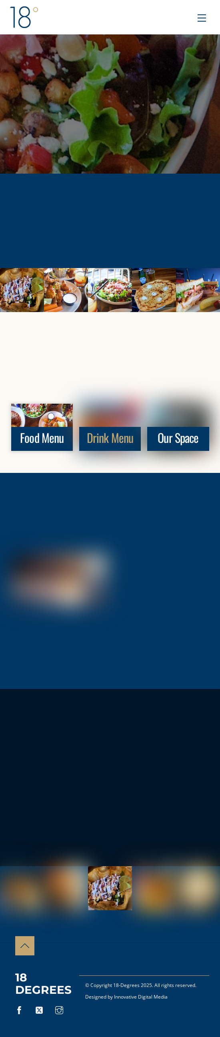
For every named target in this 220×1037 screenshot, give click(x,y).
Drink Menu (110, 437)
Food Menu (42, 437)
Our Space (178, 437)
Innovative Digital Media (141, 996)
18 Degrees (43, 984)
